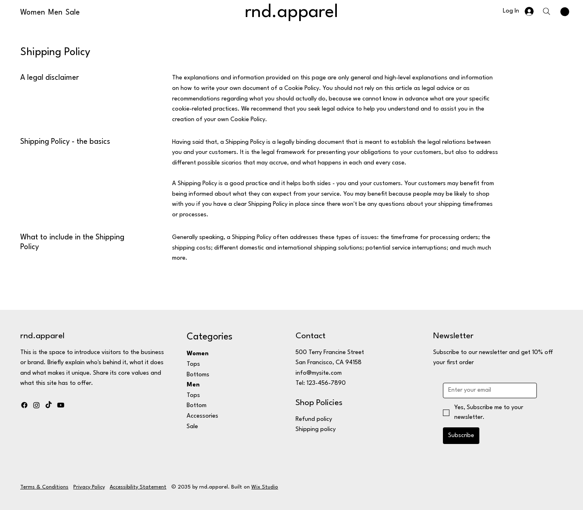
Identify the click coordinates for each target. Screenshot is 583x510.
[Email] (487, 390)
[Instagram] (36, 405)
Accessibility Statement (138, 487)
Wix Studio (264, 487)
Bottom (196, 406)
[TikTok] (49, 405)
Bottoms (198, 375)
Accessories (202, 416)
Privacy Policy (89, 487)
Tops (193, 364)
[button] (564, 11)
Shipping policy (316, 430)
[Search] (546, 11)
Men (193, 385)
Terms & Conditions (44, 487)
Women (198, 354)
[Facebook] (24, 405)
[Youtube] (61, 405)
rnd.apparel (291, 12)
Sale (192, 427)
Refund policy (314, 419)
